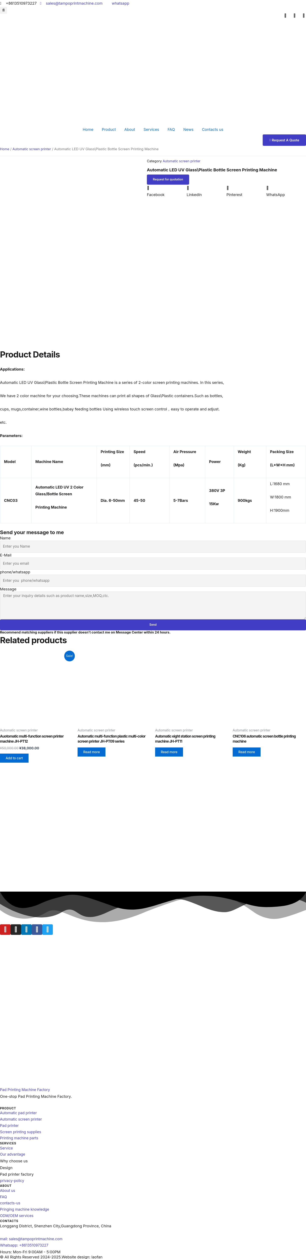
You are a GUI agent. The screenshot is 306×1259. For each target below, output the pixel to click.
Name (5, 536)
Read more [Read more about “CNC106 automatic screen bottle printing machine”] (247, 755)
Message (8, 589)
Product (109, 129)
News (188, 129)
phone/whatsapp (15, 571)
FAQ (171, 129)
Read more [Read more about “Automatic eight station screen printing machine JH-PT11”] (170, 755)
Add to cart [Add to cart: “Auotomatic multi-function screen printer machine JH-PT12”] (15, 761)
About (129, 129)
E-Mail (5, 554)
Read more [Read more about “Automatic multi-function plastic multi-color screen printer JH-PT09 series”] (92, 755)
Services (151, 129)
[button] (3, 10)
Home (88, 129)
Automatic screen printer (33, 149)
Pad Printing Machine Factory (26, 1084)
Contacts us (212, 129)
